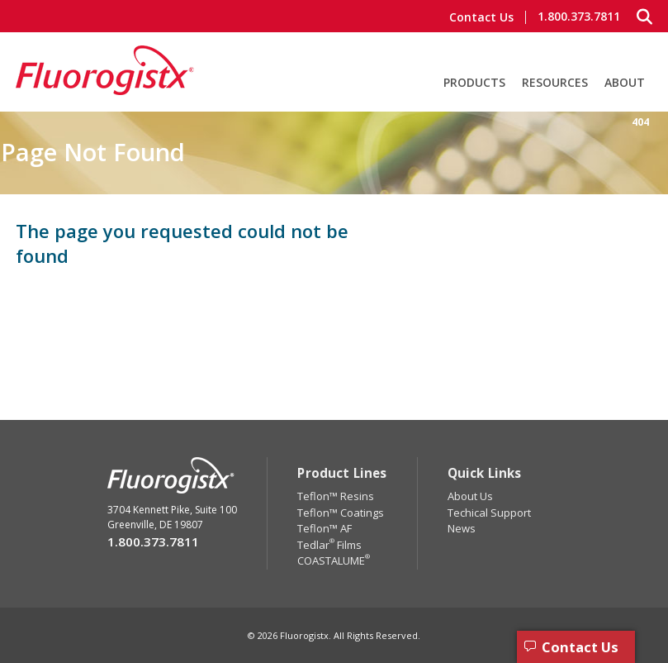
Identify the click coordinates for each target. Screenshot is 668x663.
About (624, 82)
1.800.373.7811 (579, 16)
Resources (555, 82)
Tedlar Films (329, 544)
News (462, 528)
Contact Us (481, 17)
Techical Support (489, 512)
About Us (470, 496)
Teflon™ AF (324, 528)
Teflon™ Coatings (340, 512)
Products (474, 82)
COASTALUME (333, 560)
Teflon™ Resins (335, 496)
